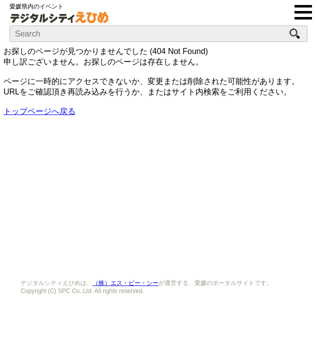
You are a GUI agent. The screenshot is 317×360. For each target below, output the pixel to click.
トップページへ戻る (40, 111)
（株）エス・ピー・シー (125, 283)
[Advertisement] (159, 194)
